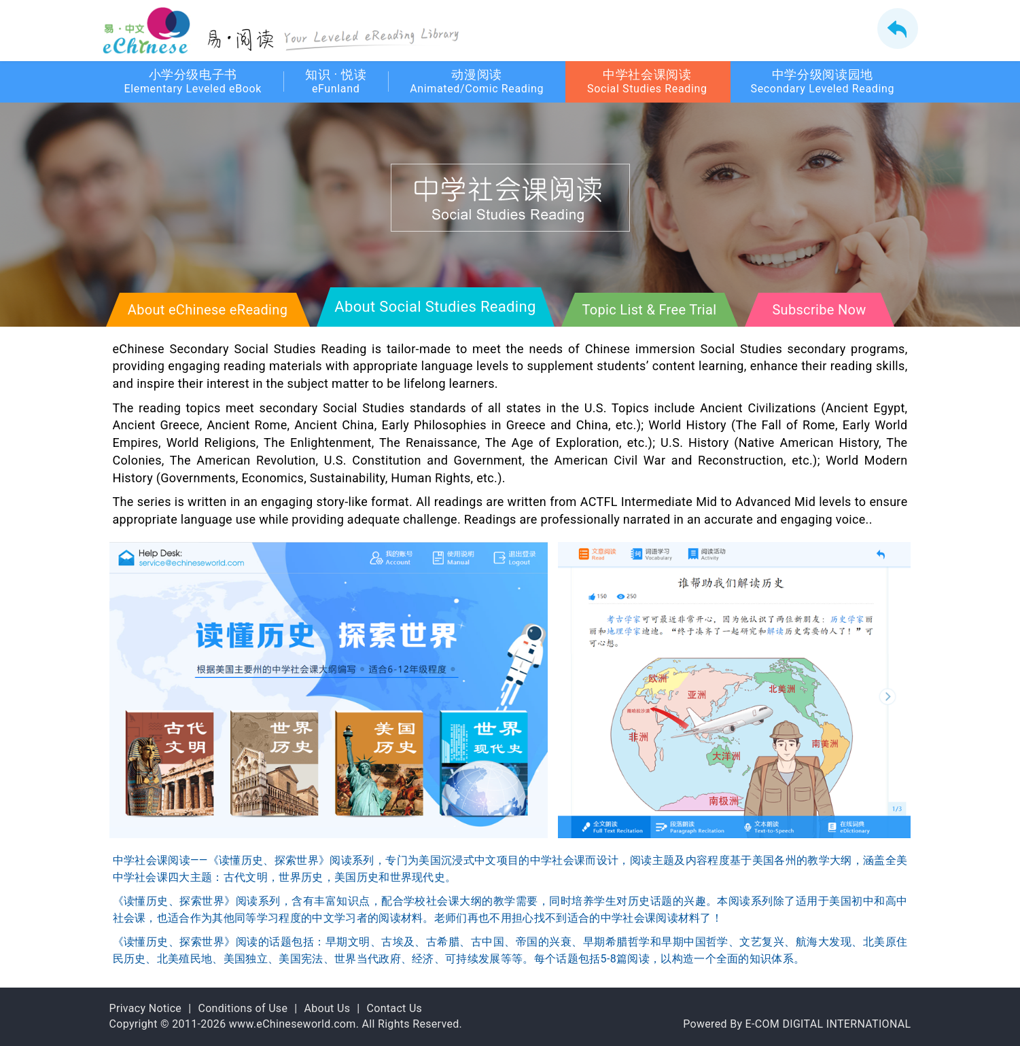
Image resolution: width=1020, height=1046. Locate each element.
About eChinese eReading (207, 310)
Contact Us (394, 1008)
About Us (327, 1008)
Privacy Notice (145, 1008)
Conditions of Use (242, 1008)
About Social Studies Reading (434, 306)
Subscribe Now (819, 310)
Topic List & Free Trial (649, 310)
